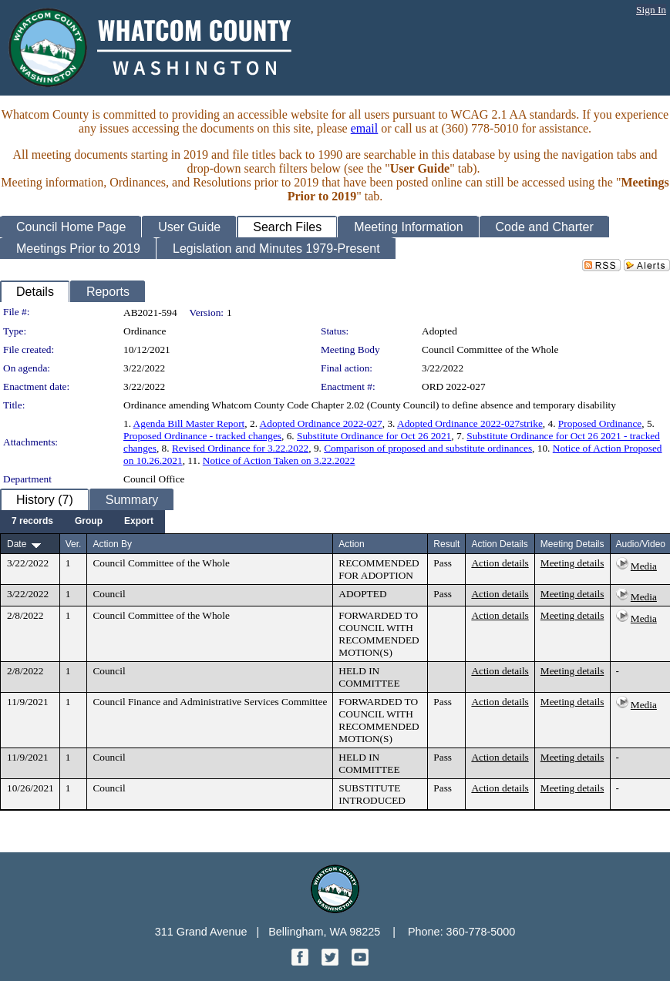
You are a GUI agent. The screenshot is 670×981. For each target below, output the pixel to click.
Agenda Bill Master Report (189, 423)
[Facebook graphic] (301, 961)
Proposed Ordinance (599, 423)
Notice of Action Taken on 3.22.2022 (279, 460)
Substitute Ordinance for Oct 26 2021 (374, 436)
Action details (499, 563)
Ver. (74, 544)
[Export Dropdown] (139, 521)
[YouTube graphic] (360, 961)
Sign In (651, 9)
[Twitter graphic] (332, 961)
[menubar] (82, 521)
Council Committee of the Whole (490, 349)
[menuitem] (32, 521)
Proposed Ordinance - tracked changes (202, 436)
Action (351, 544)
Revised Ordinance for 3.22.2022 (240, 448)
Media (644, 566)
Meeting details (572, 563)
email (365, 128)
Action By (112, 544)
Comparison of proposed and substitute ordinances (428, 448)
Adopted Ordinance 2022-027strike (470, 423)
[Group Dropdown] (89, 521)
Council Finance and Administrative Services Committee (210, 701)
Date (16, 544)
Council (109, 594)
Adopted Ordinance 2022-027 (321, 423)
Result (446, 544)
